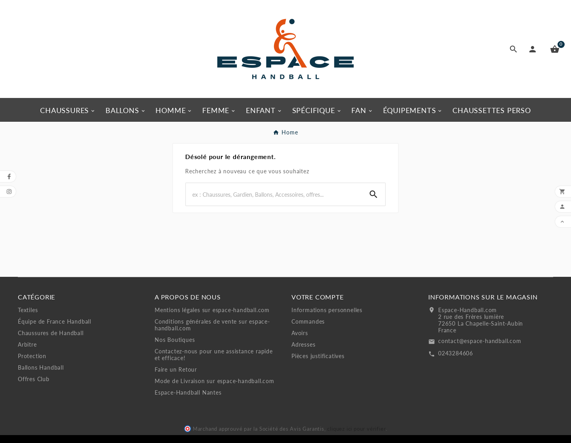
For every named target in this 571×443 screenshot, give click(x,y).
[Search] (373, 194)
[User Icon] (534, 49)
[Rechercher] (274, 194)
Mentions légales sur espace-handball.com (212, 310)
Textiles (28, 310)
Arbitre (27, 344)
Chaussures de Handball (51, 333)
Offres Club (34, 379)
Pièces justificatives (318, 356)
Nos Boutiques (175, 339)
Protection (32, 356)
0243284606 (455, 353)
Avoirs (299, 333)
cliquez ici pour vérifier (356, 429)
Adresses (303, 344)
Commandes (308, 321)
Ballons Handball (41, 367)
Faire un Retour (176, 369)
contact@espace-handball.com (479, 341)
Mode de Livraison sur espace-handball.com (214, 381)
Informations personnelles (326, 310)
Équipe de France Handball (54, 321)
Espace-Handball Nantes (188, 392)
